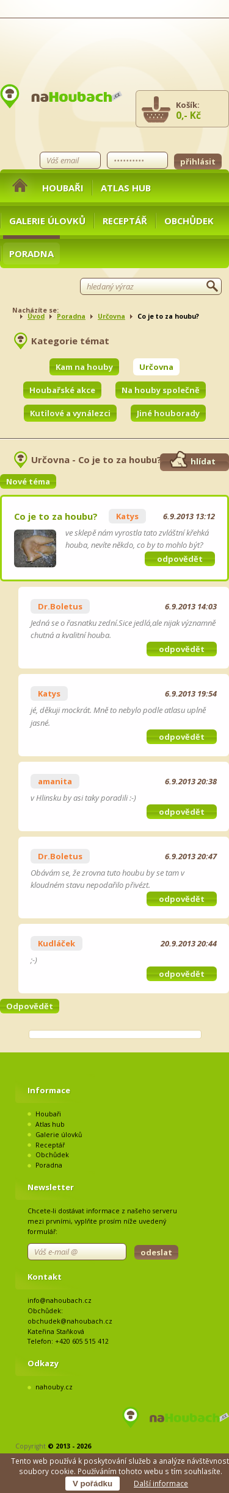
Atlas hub (126, 188)
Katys (127, 516)
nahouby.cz (54, 1387)
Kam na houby (84, 366)
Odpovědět (29, 1006)
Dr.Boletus (60, 606)
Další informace (161, 1483)
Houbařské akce (62, 390)
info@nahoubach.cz (59, 1300)
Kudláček (56, 943)
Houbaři (63, 188)
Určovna (111, 316)
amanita (55, 781)
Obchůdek (189, 221)
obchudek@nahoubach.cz (69, 1321)
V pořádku (92, 1483)
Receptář (125, 221)
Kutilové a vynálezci (70, 413)
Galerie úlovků (47, 221)
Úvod (36, 316)
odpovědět (180, 558)
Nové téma (28, 481)
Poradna (31, 253)
